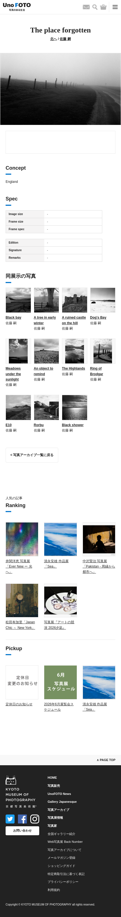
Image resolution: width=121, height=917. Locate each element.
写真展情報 (55, 817)
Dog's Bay (98, 317)
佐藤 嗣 (65, 39)
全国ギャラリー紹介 (61, 834)
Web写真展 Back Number (65, 841)
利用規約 (54, 890)
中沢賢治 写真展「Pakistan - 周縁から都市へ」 (99, 566)
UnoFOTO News (59, 793)
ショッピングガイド (61, 865)
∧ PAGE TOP (106, 760)
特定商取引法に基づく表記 (66, 874)
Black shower (72, 425)
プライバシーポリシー (63, 881)
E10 (8, 425)
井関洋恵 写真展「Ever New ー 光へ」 (19, 566)
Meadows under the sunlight (13, 374)
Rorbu (39, 425)
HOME (52, 777)
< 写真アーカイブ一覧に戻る (31, 455)
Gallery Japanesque (62, 801)
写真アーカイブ (58, 809)
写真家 (52, 825)
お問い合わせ (22, 830)
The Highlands (73, 368)
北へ (53, 39)
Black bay (13, 317)
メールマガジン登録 (61, 857)
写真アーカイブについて (65, 849)
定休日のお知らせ (19, 704)
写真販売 (54, 785)
